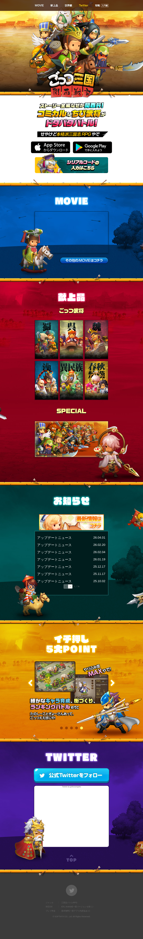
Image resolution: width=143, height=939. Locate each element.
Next (112, 683)
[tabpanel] (71, 692)
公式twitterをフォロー (72, 776)
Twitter (83, 5)
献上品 (54, 5)
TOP (71, 858)
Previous (31, 683)
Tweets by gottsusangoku (71, 787)
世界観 (68, 5)
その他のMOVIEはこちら (84, 260)
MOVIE (39, 5)
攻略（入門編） (101, 5)
